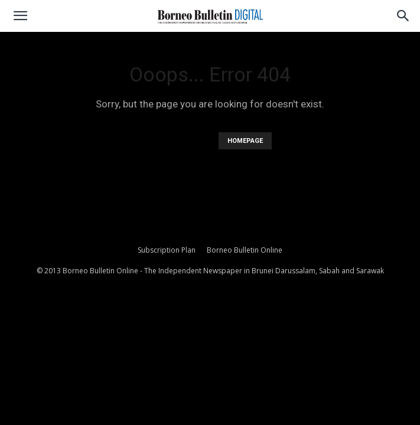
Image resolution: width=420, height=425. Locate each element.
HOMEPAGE (245, 141)
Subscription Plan (167, 250)
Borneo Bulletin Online (244, 250)
